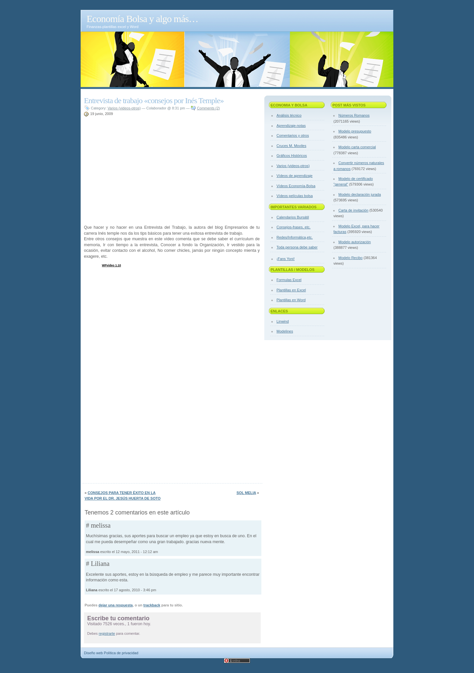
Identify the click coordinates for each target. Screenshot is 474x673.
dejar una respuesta (115, 605)
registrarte (107, 633)
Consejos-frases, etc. (293, 227)
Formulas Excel (289, 280)
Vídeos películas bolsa (294, 196)
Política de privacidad (121, 653)
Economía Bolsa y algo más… (142, 18)
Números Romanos (354, 115)
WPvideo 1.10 (111, 265)
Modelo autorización (354, 242)
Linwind (282, 321)
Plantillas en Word (290, 300)
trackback (152, 605)
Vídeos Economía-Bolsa (295, 186)
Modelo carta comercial (357, 147)
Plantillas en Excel (291, 290)
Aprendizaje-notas (291, 126)
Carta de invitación (353, 210)
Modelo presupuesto (354, 131)
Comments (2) (208, 108)
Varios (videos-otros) (124, 108)
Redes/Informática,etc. (294, 237)
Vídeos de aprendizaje (294, 176)
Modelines (284, 331)
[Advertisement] (161, 119)
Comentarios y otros (292, 135)
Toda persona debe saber (297, 247)
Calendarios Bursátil (292, 217)
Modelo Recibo (350, 258)
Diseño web (93, 653)
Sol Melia (246, 493)
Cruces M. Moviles (291, 146)
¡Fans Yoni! (285, 259)
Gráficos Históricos (291, 156)
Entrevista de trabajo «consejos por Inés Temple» (154, 100)
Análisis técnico (289, 115)
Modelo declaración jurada (359, 194)
